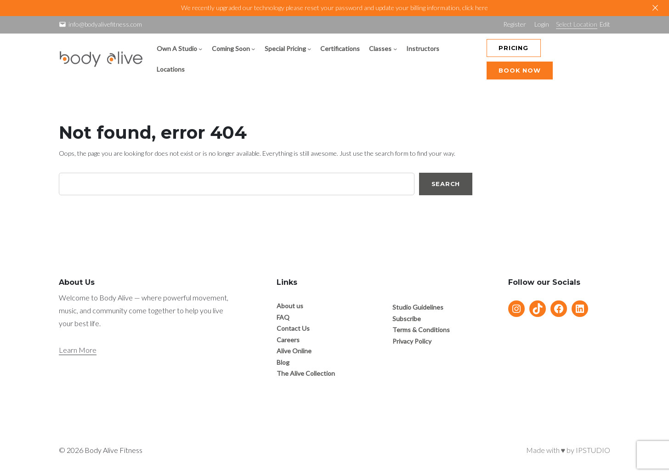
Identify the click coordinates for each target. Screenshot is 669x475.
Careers (288, 340)
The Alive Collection (306, 373)
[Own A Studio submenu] (200, 49)
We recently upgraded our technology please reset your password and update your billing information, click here (334, 7)
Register (514, 24)
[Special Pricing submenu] (309, 49)
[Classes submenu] (395, 49)
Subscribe (406, 318)
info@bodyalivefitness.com (105, 24)
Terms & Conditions (421, 330)
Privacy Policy (411, 341)
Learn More (77, 349)
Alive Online (294, 351)
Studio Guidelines (417, 307)
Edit (605, 24)
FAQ (283, 317)
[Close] (655, 7)
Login (541, 24)
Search (445, 183)
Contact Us (293, 328)
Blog (283, 362)
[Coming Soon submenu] (253, 49)
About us (290, 306)
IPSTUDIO (593, 450)
